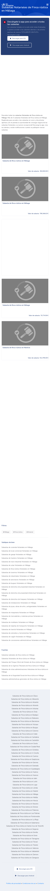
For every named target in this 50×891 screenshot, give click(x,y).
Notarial (30, 532)
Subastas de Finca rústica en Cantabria (25, 737)
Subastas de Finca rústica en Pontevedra (25, 816)
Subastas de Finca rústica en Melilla (25, 797)
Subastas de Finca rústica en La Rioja (25, 820)
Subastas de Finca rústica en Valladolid (25, 851)
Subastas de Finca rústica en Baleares (25, 718)
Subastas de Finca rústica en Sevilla (25, 832)
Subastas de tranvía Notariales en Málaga (17, 629)
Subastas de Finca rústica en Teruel (25, 842)
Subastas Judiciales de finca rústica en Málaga (18, 655)
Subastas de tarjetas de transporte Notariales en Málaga (22, 626)
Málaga (6, 532)
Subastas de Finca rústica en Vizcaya (25, 724)
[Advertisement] (25, 84)
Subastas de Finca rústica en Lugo (25, 785)
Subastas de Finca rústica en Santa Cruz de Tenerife (25, 826)
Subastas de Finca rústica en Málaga (25, 794)
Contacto (40, 883)
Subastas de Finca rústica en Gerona (25, 762)
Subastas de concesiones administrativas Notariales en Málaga (24, 640)
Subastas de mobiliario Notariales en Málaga (18, 622)
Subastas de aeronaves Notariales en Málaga (18, 580)
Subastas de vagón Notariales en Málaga (16, 637)
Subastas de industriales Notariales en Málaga (18, 576)
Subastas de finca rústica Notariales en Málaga (18, 569)
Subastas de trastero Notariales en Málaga (17, 558)
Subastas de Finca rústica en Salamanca (25, 823)
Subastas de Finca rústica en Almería (25, 705)
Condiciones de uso (29, 883)
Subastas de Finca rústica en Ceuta (25, 743)
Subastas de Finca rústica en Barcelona (25, 721)
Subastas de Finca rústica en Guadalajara (25, 769)
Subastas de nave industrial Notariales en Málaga (19, 562)
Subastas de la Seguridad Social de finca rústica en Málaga (23, 675)
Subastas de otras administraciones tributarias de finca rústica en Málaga (25, 670)
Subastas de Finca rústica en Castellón (25, 740)
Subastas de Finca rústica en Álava (25, 696)
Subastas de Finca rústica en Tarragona (25, 839)
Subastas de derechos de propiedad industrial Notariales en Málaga (23, 588)
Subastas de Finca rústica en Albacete (25, 699)
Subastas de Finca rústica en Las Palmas (25, 813)
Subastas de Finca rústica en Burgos (25, 728)
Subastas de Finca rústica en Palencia (25, 810)
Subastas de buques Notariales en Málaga (17, 583)
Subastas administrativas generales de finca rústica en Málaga (24, 679)
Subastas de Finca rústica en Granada (25, 766)
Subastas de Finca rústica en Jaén (25, 778)
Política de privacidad (13, 883)
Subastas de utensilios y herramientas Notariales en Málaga (23, 633)
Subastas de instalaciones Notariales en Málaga (19, 603)
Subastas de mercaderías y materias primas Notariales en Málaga (22, 617)
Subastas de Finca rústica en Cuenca (25, 756)
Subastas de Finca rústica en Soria (25, 835)
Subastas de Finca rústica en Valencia (25, 848)
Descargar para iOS (18, 38)
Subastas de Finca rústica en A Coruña (25, 753)
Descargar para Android (19, 45)
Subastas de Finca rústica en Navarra (25, 804)
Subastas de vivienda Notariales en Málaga (17, 547)
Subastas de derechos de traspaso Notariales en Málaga (22, 599)
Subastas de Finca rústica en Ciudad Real (25, 747)
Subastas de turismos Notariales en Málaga (17, 572)
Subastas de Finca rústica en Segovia (25, 829)
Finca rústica (17, 532)
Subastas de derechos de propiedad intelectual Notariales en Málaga (24, 594)
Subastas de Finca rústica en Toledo (25, 845)
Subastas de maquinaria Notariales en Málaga (18, 613)
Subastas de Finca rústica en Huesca (25, 775)
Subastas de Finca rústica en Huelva (25, 772)
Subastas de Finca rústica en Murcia (25, 801)
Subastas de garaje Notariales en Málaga (16, 554)
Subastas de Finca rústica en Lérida (25, 788)
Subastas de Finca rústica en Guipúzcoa (25, 759)
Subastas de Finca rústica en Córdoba (25, 750)
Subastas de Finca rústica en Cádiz (25, 734)
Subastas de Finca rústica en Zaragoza (25, 858)
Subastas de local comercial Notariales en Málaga (19, 551)
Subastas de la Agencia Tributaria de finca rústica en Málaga (23, 666)
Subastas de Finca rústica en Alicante (25, 702)
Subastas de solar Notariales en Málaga (16, 565)
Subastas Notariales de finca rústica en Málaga (18, 659)
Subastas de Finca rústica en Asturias (25, 709)
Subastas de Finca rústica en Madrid (25, 791)
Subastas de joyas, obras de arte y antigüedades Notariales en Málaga (24, 607)
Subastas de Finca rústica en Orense (25, 807)
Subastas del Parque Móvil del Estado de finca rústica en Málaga (25, 662)
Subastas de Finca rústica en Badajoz (25, 715)
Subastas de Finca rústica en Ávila (25, 712)
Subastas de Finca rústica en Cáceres (25, 731)
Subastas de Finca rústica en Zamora (25, 854)
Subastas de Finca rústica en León (25, 781)
